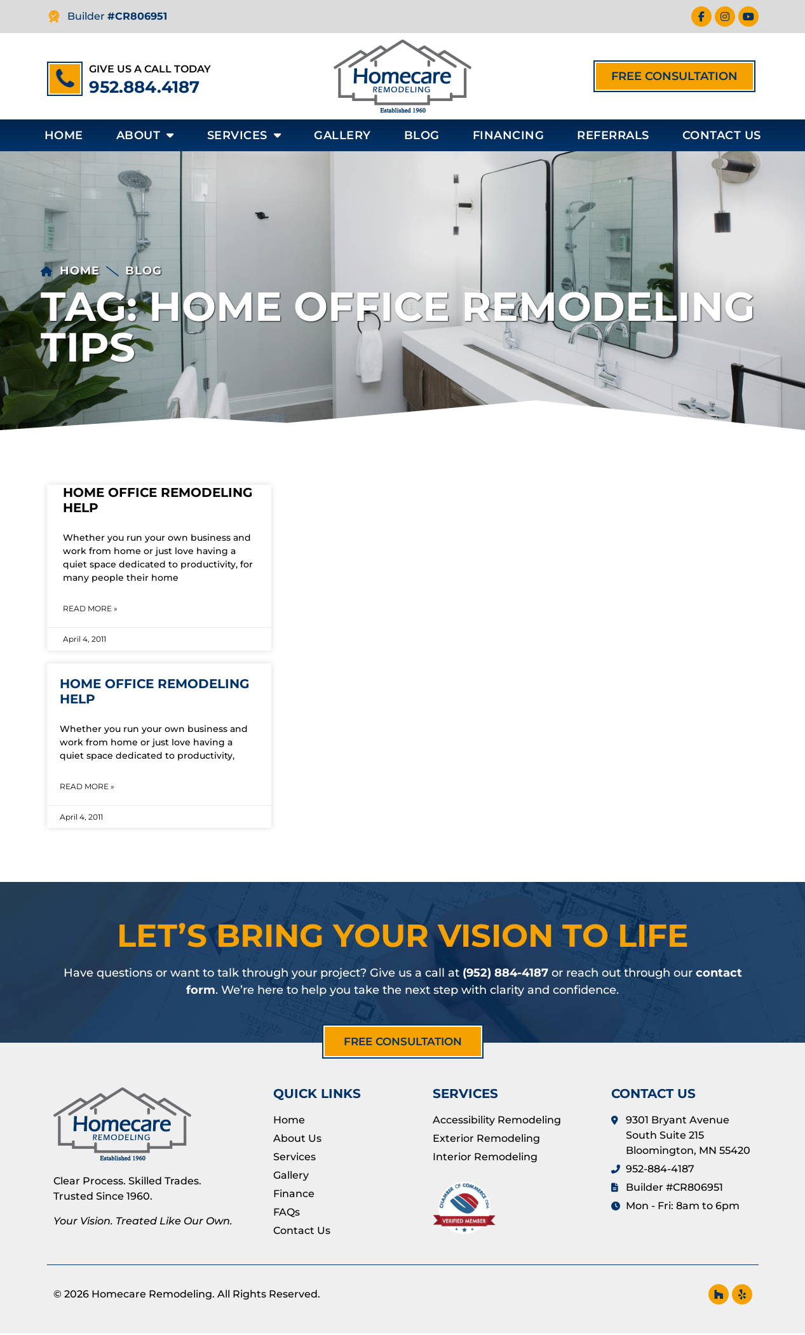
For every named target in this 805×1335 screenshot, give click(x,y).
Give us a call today (150, 69)
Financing (509, 135)
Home (63, 135)
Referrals (613, 135)
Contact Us (721, 135)
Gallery (342, 135)
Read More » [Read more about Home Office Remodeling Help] (90, 608)
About (145, 135)
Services (244, 135)
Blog (422, 135)
